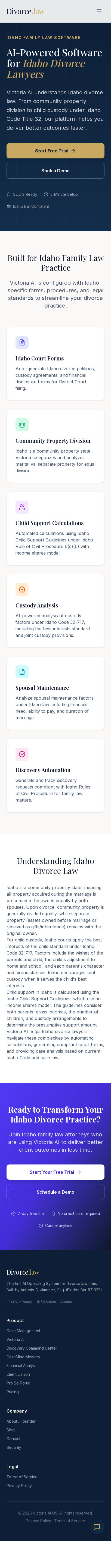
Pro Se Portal (18, 1383)
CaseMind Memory (23, 1357)
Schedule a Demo (55, 1192)
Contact (13, 1438)
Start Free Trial (55, 151)
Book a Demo (55, 170)
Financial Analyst (21, 1365)
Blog (11, 1430)
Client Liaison (18, 1374)
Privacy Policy (19, 1485)
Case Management (23, 1330)
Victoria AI (15, 1339)
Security (14, 1447)
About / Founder (21, 1421)
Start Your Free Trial (56, 1172)
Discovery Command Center (32, 1348)
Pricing (13, 1391)
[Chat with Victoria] (96, 1526)
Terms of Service (22, 1476)
